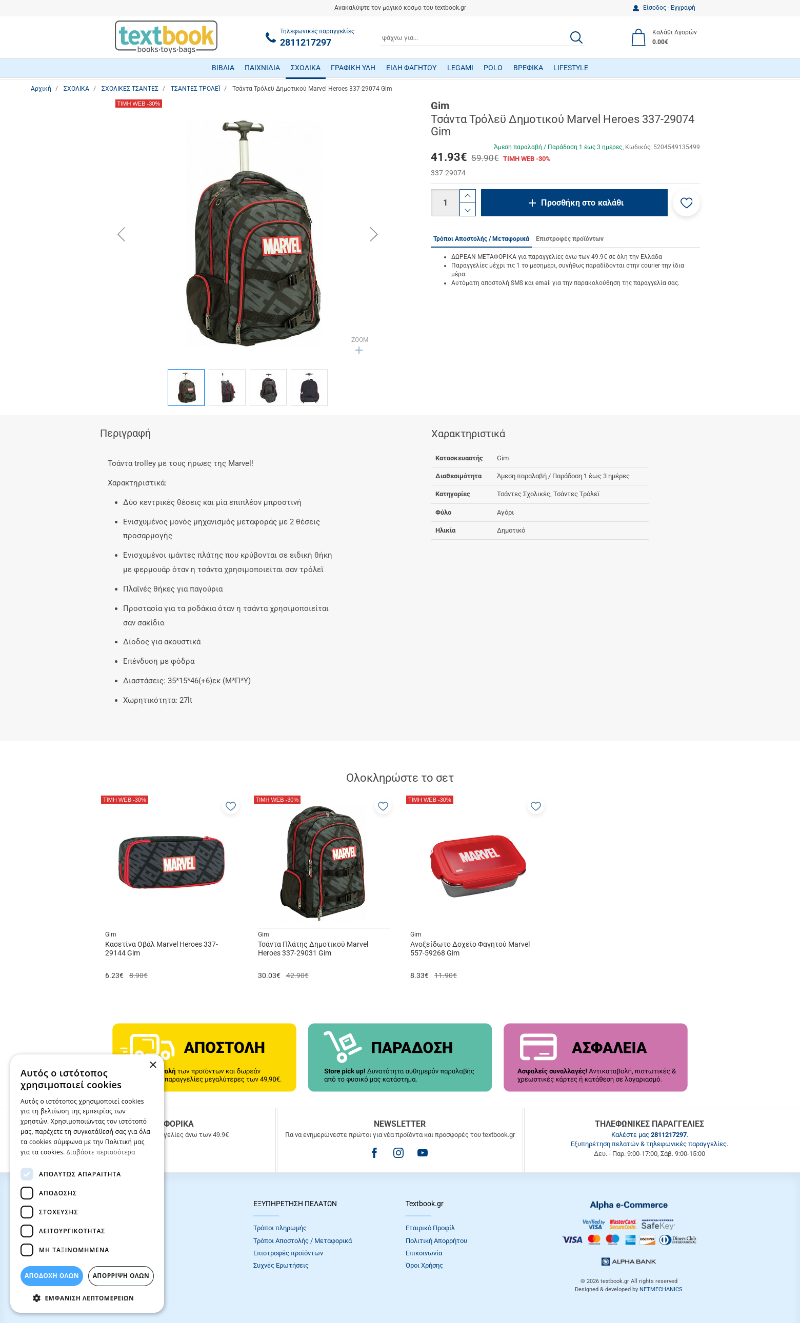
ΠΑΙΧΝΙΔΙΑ (262, 68)
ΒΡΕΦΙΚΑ (528, 68)
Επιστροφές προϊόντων (288, 1253)
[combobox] (482, 37)
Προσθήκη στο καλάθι (582, 203)
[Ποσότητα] (445, 202)
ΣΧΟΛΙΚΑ (306, 68)
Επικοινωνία (424, 1253)
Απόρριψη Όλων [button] (121, 1275)
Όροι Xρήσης (424, 1265)
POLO (493, 68)
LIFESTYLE (570, 68)
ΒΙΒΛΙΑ (223, 68)
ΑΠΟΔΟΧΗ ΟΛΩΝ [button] (52, 1275)
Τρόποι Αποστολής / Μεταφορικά (302, 1241)
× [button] (152, 1065)
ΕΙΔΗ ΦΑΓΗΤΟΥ (411, 68)
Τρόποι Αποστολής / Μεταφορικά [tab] (481, 238)
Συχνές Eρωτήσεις (281, 1265)
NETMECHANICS (661, 1289)
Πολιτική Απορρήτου (436, 1241)
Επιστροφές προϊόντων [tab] (570, 238)
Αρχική (41, 88)
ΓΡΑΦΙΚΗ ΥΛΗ (353, 68)
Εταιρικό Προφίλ (430, 1228)
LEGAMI (460, 68)
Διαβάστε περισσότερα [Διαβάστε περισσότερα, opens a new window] (101, 1152)
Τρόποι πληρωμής (280, 1228)
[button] (686, 202)
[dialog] (87, 1183)
